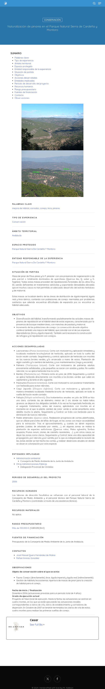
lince (50, 208)
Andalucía (16, 235)
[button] (99, 3)
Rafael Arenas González (27, 558)
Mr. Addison (68, 688)
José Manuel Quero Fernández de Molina (35, 555)
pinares (56, 208)
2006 (14, 481)
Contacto (19, 95)
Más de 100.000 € (20, 528)
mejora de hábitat (20, 208)
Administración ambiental (28, 458)
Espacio (23, 66)
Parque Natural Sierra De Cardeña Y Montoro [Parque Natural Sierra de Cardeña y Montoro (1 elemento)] (33, 249)
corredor (34, 208)
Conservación (52, 20)
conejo (43, 208)
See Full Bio (36, 624)
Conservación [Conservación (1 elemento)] (19, 222)
